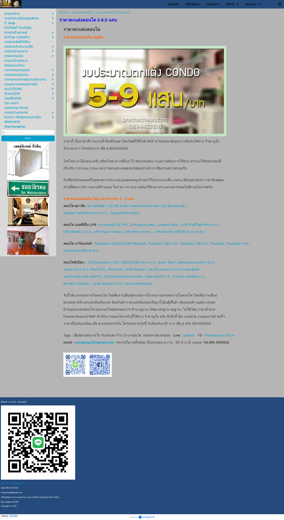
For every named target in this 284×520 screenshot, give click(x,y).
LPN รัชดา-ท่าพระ (138, 232)
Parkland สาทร (237, 243)
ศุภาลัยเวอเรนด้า (174, 206)
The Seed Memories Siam (123, 276)
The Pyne (115, 269)
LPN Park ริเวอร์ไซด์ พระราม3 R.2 (180, 232)
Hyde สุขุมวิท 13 (157, 276)
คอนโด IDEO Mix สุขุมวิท (82, 276)
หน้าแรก (64, 12)
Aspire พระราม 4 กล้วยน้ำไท (84, 269)
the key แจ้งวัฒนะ (76, 283)
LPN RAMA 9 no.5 (77, 232)
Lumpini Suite (167, 225)
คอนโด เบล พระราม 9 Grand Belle (174, 269)
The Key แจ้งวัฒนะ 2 (187, 276)
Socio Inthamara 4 (139, 283)
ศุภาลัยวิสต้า (97, 206)
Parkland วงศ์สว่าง (194, 243)
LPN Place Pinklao (108, 232)
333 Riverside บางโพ (103, 262)
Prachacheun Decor (220, 335)
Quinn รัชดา (167, 262)
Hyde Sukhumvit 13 (107, 283)
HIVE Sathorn (135, 269)
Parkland (217, 243)
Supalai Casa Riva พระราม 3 (84, 213)
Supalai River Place (125, 213)
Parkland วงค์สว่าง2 (163, 243)
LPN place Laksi (142, 225)
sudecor (189, 335)
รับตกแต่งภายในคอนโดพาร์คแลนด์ (120, 243)
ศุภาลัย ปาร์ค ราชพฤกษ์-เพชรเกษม (134, 206)
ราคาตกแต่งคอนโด (82, 12)
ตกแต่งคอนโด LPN (113, 225)
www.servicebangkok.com (12, 483)
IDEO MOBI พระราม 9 (138, 262)
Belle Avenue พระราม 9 (196, 262)
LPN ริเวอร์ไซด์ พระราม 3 (199, 225)
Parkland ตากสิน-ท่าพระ (81, 250)
